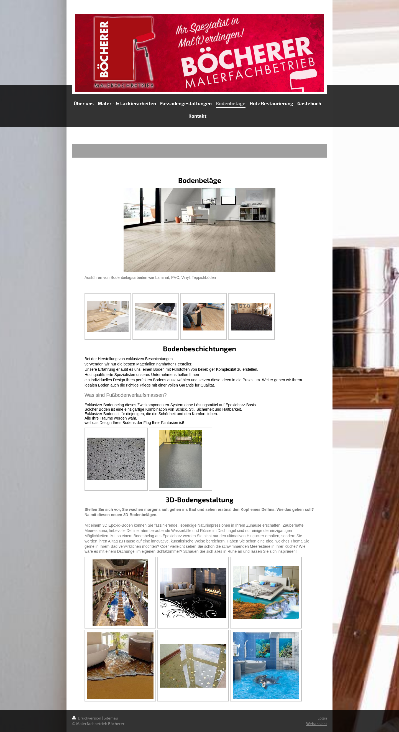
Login (322, 718)
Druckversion (87, 718)
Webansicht (316, 723)
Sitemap (111, 718)
